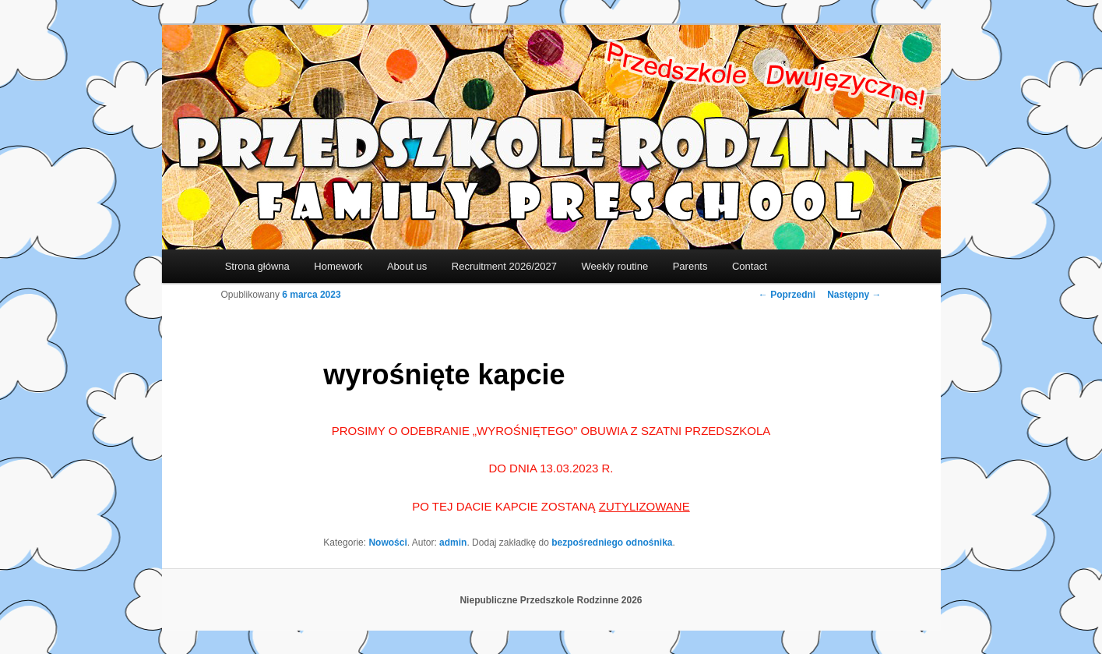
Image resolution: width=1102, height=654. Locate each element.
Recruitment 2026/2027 (504, 266)
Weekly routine (614, 266)
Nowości (387, 542)
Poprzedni (787, 294)
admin (453, 542)
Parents (690, 266)
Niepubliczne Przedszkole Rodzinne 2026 (550, 600)
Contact (749, 266)
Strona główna (257, 266)
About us (407, 266)
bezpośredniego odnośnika (611, 542)
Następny (854, 294)
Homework (338, 266)
